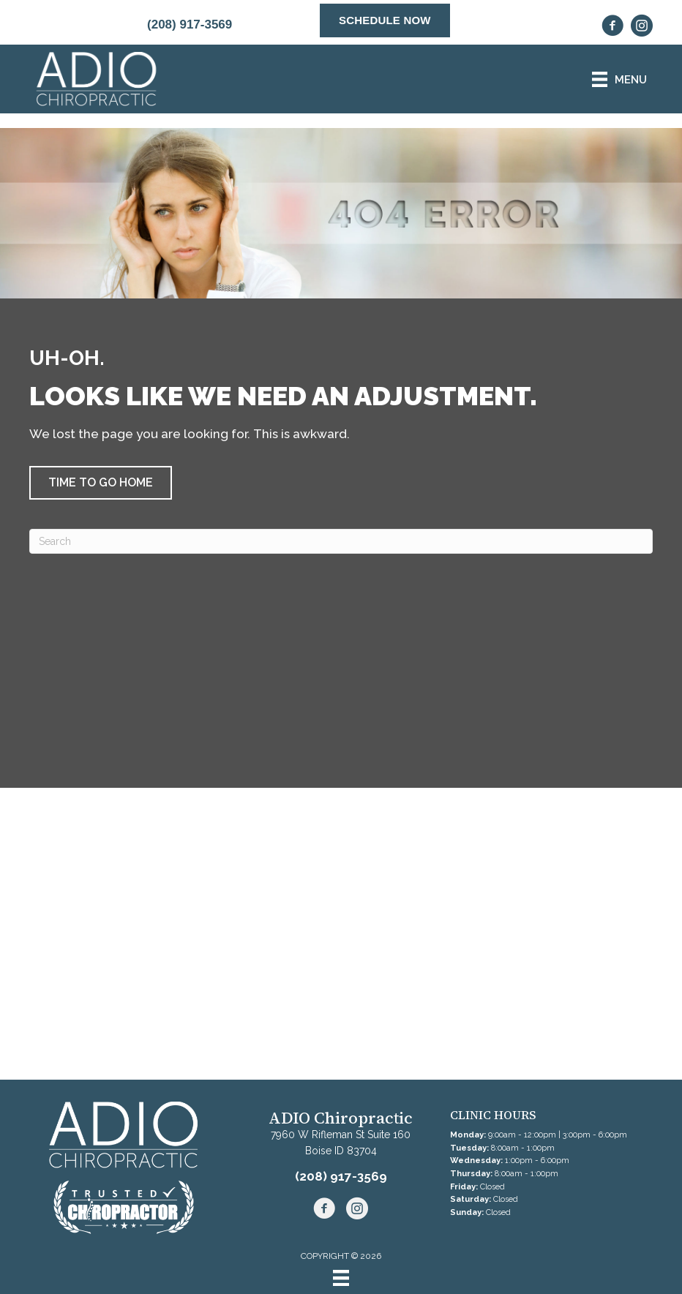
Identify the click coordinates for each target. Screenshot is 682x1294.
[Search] (341, 541)
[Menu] (341, 1278)
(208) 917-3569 (189, 24)
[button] (100, 483)
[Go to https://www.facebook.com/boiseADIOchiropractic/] (612, 28)
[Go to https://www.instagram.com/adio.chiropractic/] (642, 28)
